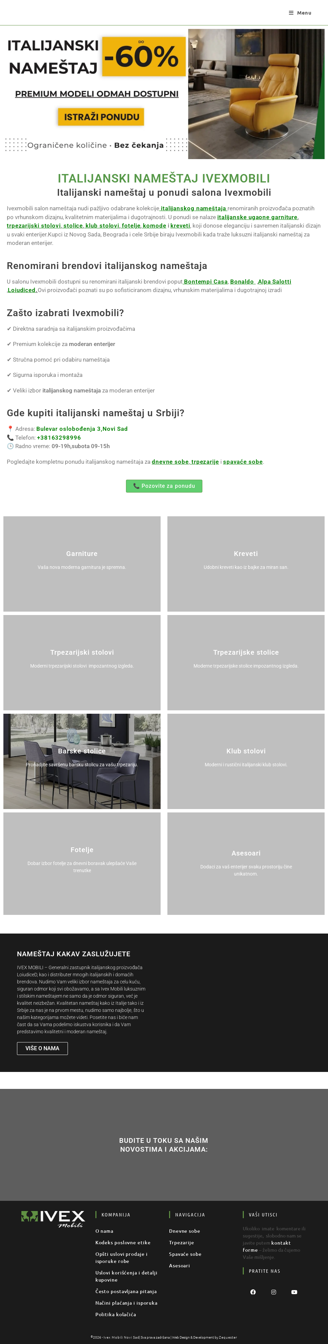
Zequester (225, 1337)
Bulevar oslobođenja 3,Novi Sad (77, 428)
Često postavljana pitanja (122, 1291)
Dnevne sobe (183, 1231)
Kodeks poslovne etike (119, 1242)
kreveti (133, 225)
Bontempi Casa (204, 281)
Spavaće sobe (183, 1254)
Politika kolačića (113, 1314)
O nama (103, 1231)
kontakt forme (287, 1243)
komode (109, 225)
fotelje (88, 225)
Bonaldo (237, 281)
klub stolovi (62, 225)
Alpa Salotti (266, 281)
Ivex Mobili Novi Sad (123, 1337)
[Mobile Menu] (300, 12)
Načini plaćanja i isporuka (122, 1303)
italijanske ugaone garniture (245, 217)
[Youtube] (294, 1291)
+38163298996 (57, 437)
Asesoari (178, 1265)
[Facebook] (253, 1291)
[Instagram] (274, 1291)
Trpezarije (180, 1242)
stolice (35, 225)
